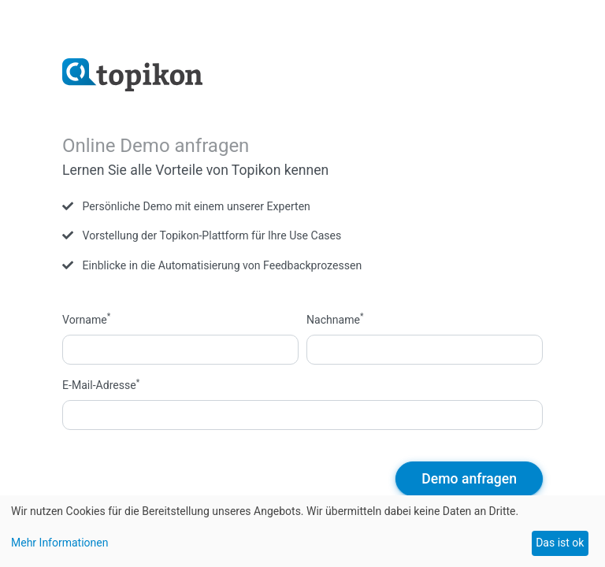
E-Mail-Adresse (100, 384)
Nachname (335, 319)
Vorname (86, 319)
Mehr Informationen (59, 542)
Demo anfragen (469, 479)
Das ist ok (560, 542)
